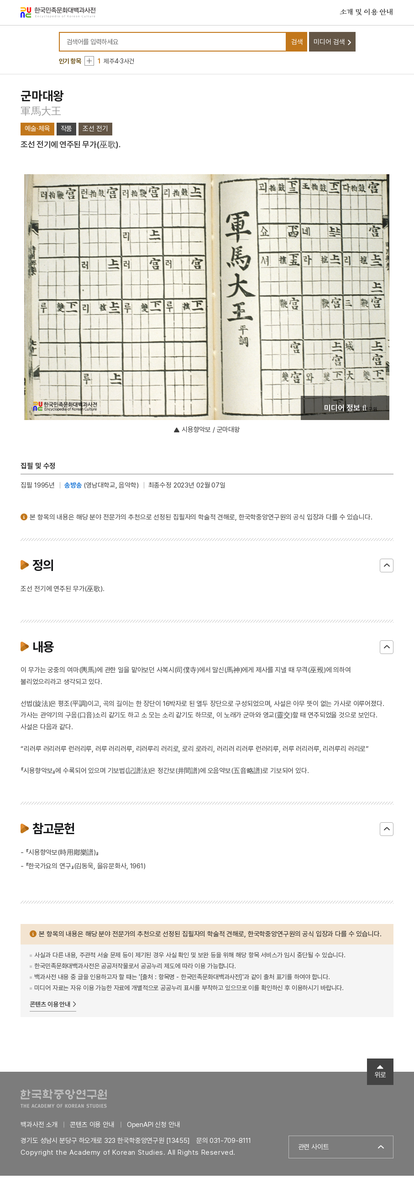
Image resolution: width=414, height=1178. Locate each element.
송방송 (73, 487)
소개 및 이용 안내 (366, 13)
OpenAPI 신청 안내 (153, 1127)
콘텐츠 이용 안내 (50, 1007)
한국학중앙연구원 (64, 1100)
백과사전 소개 (39, 1127)
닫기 (386, 568)
